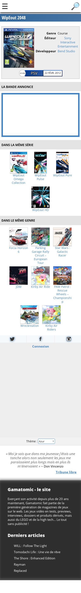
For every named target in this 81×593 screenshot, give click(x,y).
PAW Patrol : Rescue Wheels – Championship (62, 294)
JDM (18, 287)
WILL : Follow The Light (30, 546)
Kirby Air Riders (51, 327)
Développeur (46, 51)
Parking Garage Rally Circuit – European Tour (40, 255)
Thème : (40, 441)
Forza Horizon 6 (18, 250)
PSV (34, 73)
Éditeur (50, 38)
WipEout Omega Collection (18, 179)
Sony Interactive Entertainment (68, 42)
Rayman (19, 564)
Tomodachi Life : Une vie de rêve (37, 552)
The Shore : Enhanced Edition (34, 558)
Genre (51, 33)
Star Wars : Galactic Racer (62, 251)
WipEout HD (40, 210)
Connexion (40, 346)
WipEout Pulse (40, 177)
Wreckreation (29, 326)
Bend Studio (66, 51)
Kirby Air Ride (40, 287)
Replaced (20, 571)
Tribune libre (66, 472)
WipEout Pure (62, 175)
